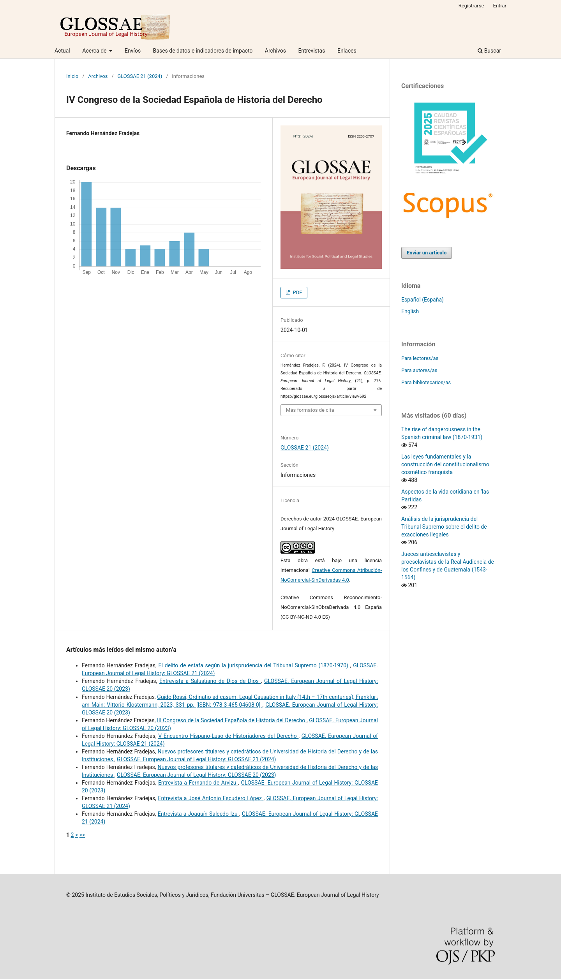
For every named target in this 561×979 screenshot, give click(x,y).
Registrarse (471, 6)
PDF (296, 292)
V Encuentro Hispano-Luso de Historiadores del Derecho (228, 736)
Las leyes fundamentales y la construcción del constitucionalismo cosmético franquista (445, 464)
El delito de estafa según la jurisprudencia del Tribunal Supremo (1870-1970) (254, 665)
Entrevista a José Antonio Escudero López (211, 798)
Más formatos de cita (310, 410)
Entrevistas (311, 51)
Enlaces (346, 51)
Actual (62, 51)
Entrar (500, 6)
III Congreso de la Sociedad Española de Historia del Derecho (232, 720)
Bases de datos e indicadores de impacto (203, 51)
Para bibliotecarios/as (426, 382)
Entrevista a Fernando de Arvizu (198, 783)
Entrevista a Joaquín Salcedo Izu (198, 814)
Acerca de (95, 51)
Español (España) (422, 299)
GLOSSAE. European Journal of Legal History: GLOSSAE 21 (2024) (196, 759)
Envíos (133, 51)
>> (82, 835)
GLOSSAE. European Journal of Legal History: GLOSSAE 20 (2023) (196, 775)
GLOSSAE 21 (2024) (139, 76)
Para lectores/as (419, 358)
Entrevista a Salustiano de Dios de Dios (210, 681)
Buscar (489, 51)
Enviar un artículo (426, 253)
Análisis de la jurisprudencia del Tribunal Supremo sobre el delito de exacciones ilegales (444, 527)
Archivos (275, 51)
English (410, 311)
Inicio (72, 76)
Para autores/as (419, 370)
